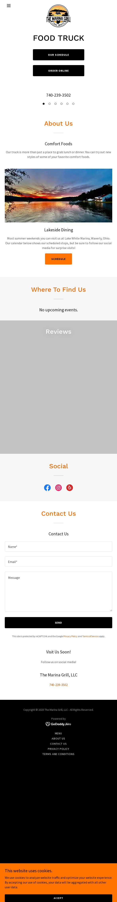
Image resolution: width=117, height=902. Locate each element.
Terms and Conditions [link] (58, 754)
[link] (58, 5)
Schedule (58, 259)
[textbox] (58, 546)
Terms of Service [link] (90, 636)
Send (58, 622)
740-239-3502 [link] (58, 95)
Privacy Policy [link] (70, 636)
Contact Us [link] (58, 743)
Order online (58, 70)
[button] (13, 6)
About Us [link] (58, 738)
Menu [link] (58, 733)
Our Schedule (58, 55)
